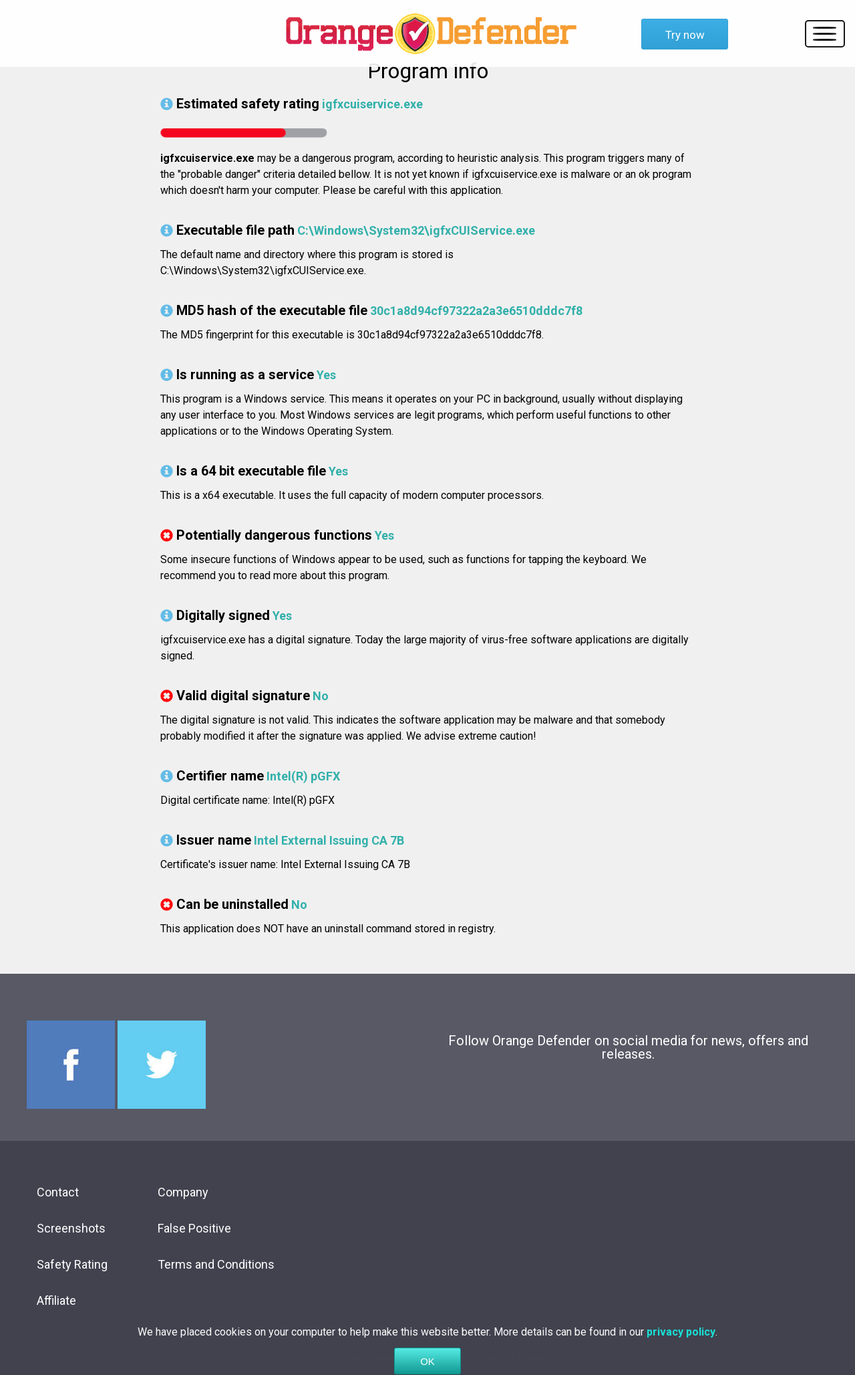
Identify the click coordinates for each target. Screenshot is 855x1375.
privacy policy (681, 1348)
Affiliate (56, 1300)
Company (183, 1192)
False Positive (194, 1228)
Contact (58, 1192)
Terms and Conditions (216, 1264)
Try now (685, 34)
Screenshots (71, 1228)
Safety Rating (72, 1264)
